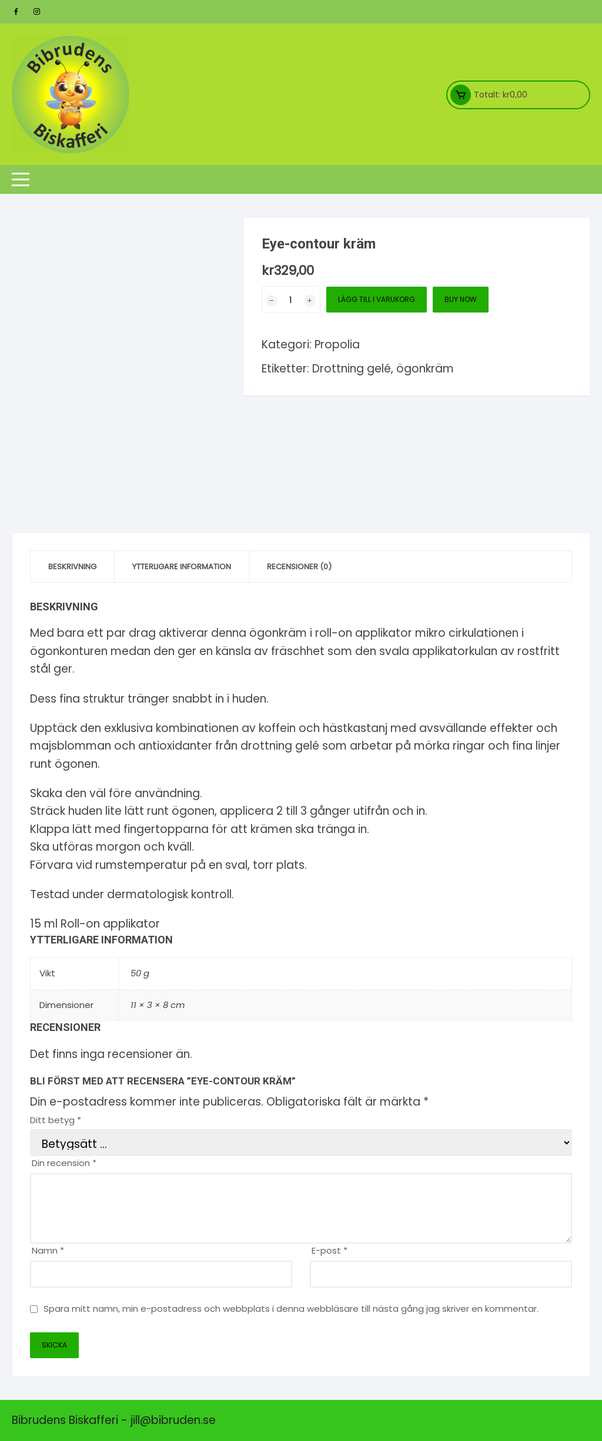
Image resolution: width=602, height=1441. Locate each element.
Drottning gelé (351, 369)
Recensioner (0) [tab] (299, 566)
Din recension (64, 1163)
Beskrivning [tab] (72, 566)
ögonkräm (425, 369)
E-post (329, 1250)
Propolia (337, 344)
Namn (48, 1250)
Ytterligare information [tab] (181, 566)
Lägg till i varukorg (376, 299)
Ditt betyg (55, 1120)
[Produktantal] (291, 299)
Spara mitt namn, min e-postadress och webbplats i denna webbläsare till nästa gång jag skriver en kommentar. (291, 1308)
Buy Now (460, 299)
